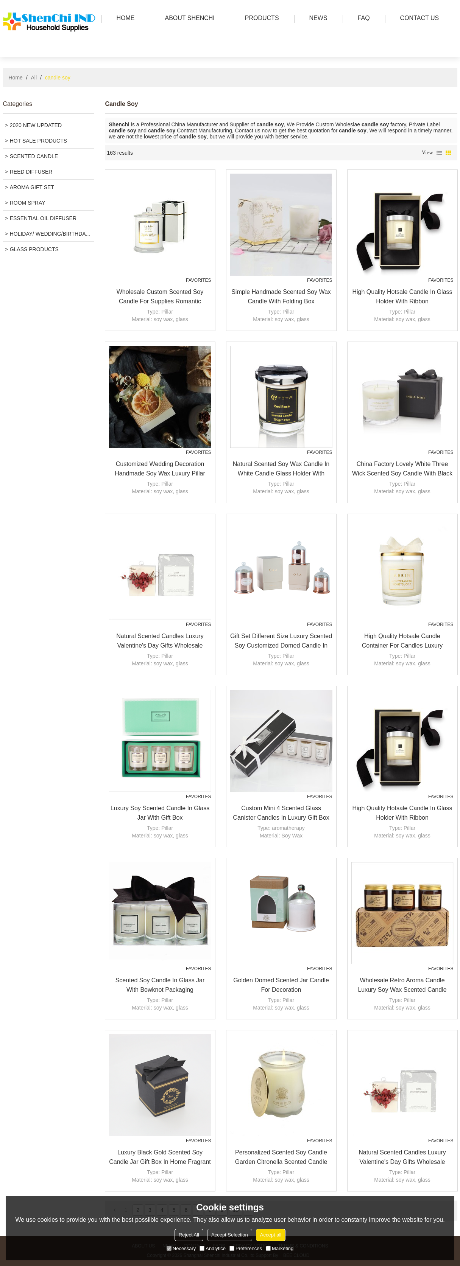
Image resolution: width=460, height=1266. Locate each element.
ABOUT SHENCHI (188, 19)
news (316, 19)
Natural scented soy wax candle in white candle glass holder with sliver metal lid (281, 469)
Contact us (417, 19)
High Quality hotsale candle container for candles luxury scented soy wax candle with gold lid (402, 641)
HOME (124, 19)
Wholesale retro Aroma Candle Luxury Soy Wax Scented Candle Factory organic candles (402, 985)
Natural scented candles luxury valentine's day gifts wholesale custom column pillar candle (159, 641)
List (439, 153)
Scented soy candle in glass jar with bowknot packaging (160, 985)
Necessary (181, 1248)
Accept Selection (229, 1235)
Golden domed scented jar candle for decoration (281, 985)
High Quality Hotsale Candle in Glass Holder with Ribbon (402, 296)
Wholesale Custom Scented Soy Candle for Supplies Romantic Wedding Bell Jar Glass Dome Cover (160, 297)
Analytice (213, 1248)
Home (16, 78)
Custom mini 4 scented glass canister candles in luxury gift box (281, 813)
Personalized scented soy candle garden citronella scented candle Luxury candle (281, 1158)
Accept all (270, 1235)
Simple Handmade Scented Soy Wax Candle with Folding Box (281, 296)
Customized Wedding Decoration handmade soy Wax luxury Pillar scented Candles (160, 469)
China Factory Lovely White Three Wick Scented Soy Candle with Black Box (402, 469)
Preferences (245, 1248)
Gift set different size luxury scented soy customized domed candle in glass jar (281, 641)
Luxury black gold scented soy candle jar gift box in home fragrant (160, 1157)
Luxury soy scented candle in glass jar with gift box (160, 813)
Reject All (189, 1235)
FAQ (362, 19)
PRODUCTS (260, 19)
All (34, 78)
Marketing (279, 1248)
